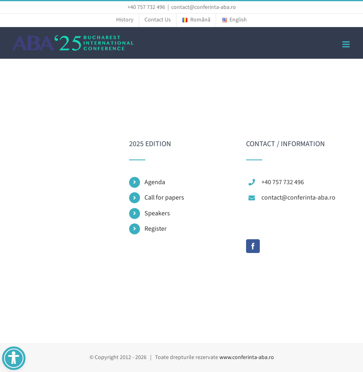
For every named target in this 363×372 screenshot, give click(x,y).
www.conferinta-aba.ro (246, 357)
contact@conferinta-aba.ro (203, 7)
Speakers (157, 213)
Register (155, 228)
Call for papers (164, 197)
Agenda (154, 182)
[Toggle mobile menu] (346, 44)
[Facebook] (253, 246)
